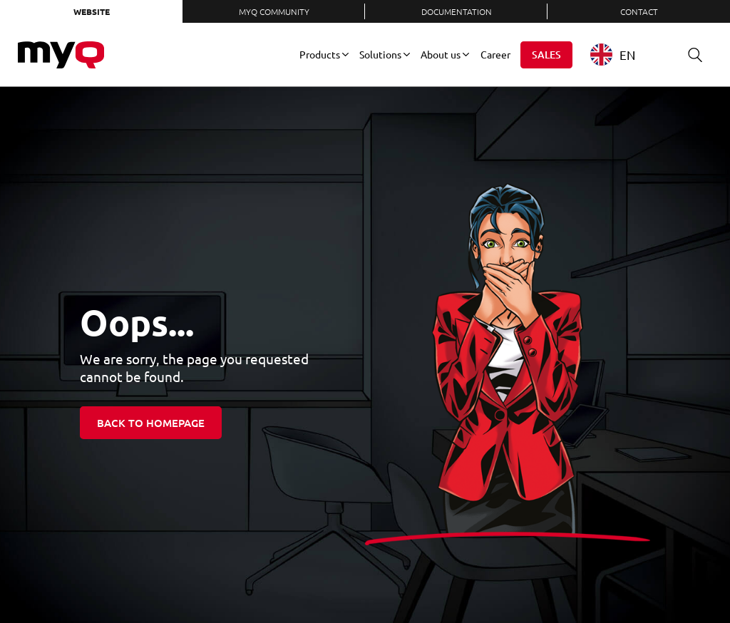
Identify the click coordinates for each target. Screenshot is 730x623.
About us (441, 54)
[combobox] (623, 54)
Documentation (456, 11)
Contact (639, 11)
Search (690, 54)
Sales (546, 54)
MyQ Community (274, 11)
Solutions (380, 54)
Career (495, 54)
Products (319, 54)
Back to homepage (151, 423)
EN (612, 54)
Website (91, 11)
